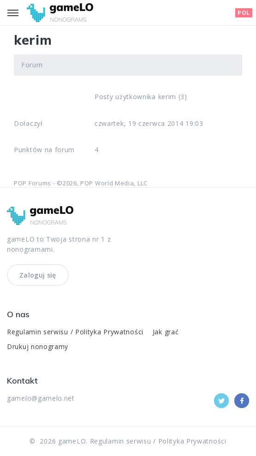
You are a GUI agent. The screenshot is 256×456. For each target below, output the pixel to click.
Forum (32, 64)
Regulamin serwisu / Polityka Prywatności (75, 331)
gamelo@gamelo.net (41, 398)
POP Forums (32, 183)
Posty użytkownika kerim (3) (141, 96)
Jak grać (166, 331)
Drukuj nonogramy (37, 346)
